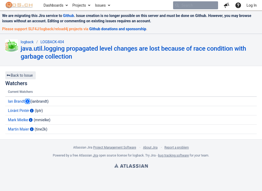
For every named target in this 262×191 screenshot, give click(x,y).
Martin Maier (18, 129)
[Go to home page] (19, 5)
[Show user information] (27, 101)
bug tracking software (173, 155)
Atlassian (131, 166)
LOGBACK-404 (52, 42)
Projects (79, 5)
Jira (95, 155)
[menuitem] (55, 5)
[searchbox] (195, 5)
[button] (226, 5)
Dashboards (54, 5)
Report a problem (176, 147)
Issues (100, 5)
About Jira (150, 147)
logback (27, 42)
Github (68, 16)
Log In (252, 5)
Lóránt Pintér (18, 110)
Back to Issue (19, 75)
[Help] (238, 5)
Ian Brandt (16, 101)
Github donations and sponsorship (117, 29)
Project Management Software (114, 147)
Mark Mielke (18, 120)
